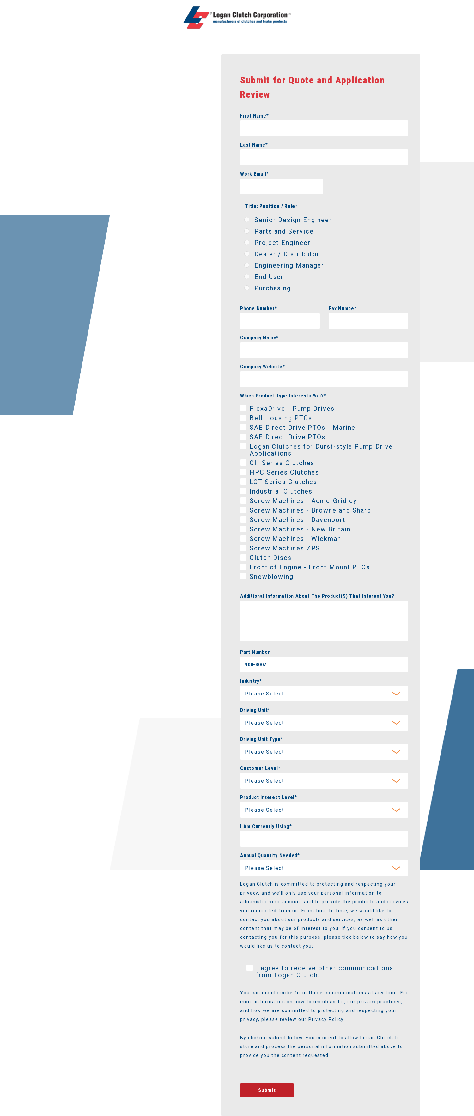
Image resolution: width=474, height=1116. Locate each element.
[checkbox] (324, 255)
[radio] (324, 221)
